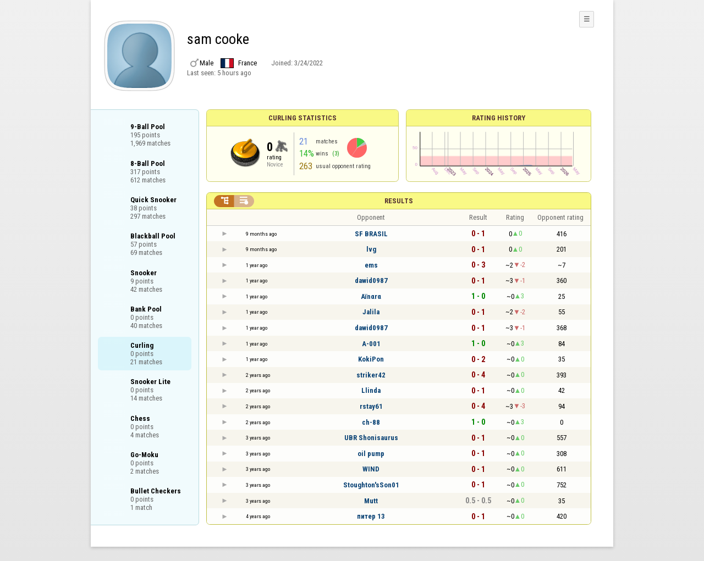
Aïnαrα (371, 296)
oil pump (371, 453)
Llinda (371, 390)
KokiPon (371, 359)
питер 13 (371, 516)
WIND (371, 469)
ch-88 (371, 422)
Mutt (371, 501)
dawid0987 (371, 280)
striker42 (371, 375)
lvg (371, 249)
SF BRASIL (371, 234)
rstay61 (371, 406)
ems (371, 265)
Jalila (371, 312)
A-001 (371, 344)
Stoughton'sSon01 (371, 485)
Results (398, 201)
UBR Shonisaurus (371, 438)
